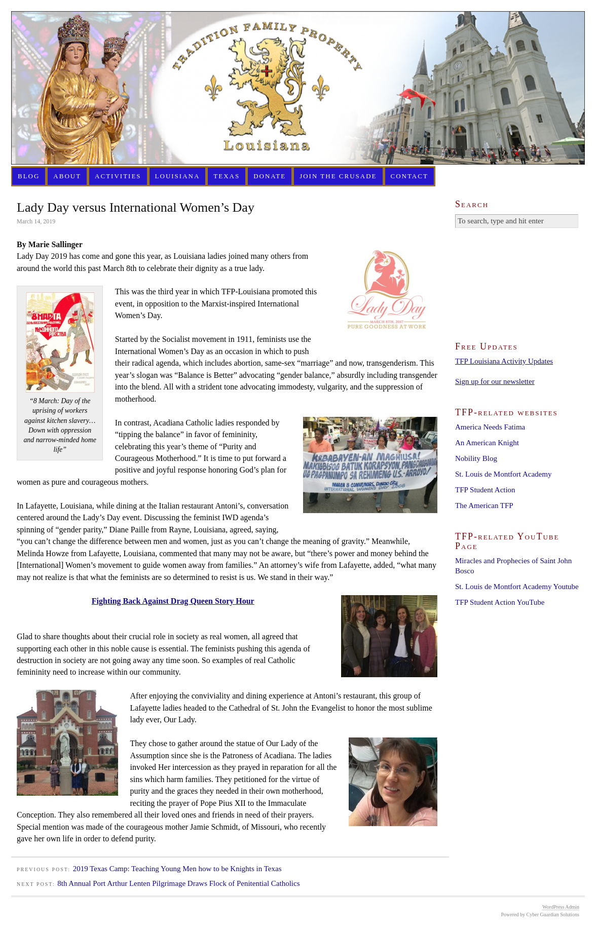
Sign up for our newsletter (495, 381)
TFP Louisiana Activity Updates (504, 361)
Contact (409, 176)
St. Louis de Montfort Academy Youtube (517, 586)
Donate (269, 176)
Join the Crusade (338, 176)
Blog (29, 176)
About (67, 176)
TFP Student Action (485, 490)
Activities (118, 176)
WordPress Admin (560, 907)
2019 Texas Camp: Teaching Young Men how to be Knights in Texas (177, 869)
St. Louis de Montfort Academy (503, 474)
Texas (226, 176)
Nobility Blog (476, 458)
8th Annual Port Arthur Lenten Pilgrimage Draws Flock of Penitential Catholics (178, 883)
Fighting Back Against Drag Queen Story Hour (173, 601)
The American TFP (484, 505)
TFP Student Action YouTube (499, 602)
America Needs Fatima (490, 427)
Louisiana (177, 176)
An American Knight (487, 443)
